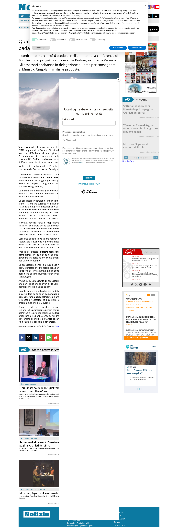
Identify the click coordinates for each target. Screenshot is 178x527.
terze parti (70, 18)
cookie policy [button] (75, 16)
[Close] (119, 79)
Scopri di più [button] (41, 48)
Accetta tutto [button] (137, 48)
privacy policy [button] (122, 10)
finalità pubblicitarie (62, 23)
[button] (145, 6)
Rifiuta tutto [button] (118, 48)
